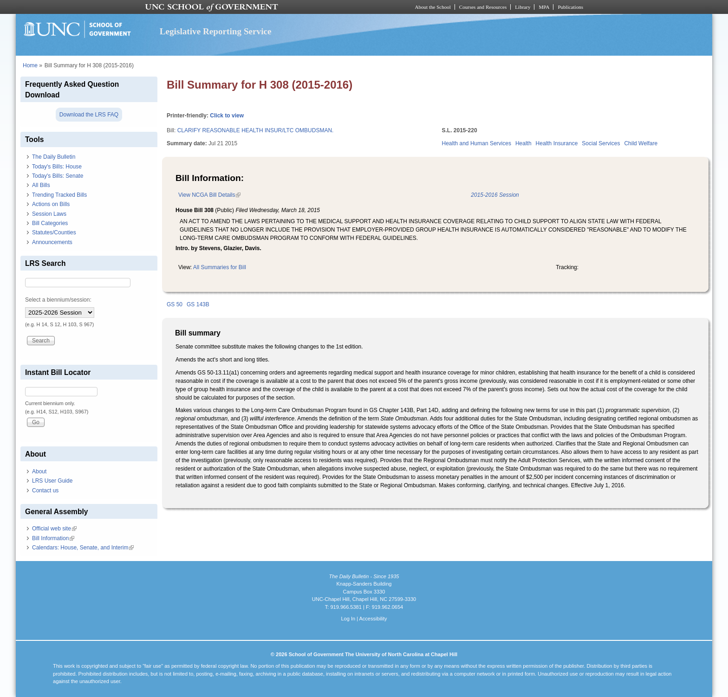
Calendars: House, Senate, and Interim (83, 547)
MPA (544, 7)
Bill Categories (50, 223)
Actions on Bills (51, 204)
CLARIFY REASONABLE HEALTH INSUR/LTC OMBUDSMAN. (255, 130)
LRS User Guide (52, 481)
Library (522, 7)
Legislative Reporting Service (216, 31)
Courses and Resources (483, 7)
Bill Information (53, 538)
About (39, 471)
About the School (433, 7)
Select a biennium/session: (58, 300)
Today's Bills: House (57, 166)
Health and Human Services (476, 143)
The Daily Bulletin (53, 157)
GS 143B (198, 304)
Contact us (45, 490)
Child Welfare (640, 143)
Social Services (601, 143)
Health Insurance (557, 143)
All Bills (41, 185)
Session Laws (49, 214)
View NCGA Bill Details (209, 195)
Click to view (227, 115)
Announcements (52, 242)
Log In (348, 618)
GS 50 (174, 304)
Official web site (54, 528)
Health (523, 143)
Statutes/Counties (54, 232)
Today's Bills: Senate (57, 176)
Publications (570, 7)
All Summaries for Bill (219, 267)
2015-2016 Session (495, 195)
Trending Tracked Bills (59, 195)
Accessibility (373, 618)
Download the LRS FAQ (88, 114)
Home (30, 65)
